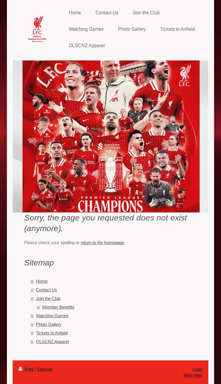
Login (198, 369)
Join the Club (48, 298)
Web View (193, 375)
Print (26, 369)
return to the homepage (102, 242)
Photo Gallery (49, 324)
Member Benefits (58, 307)
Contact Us (46, 289)
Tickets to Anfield (52, 332)
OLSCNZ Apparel (52, 341)
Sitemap (44, 369)
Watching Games (52, 315)
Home (41, 281)
